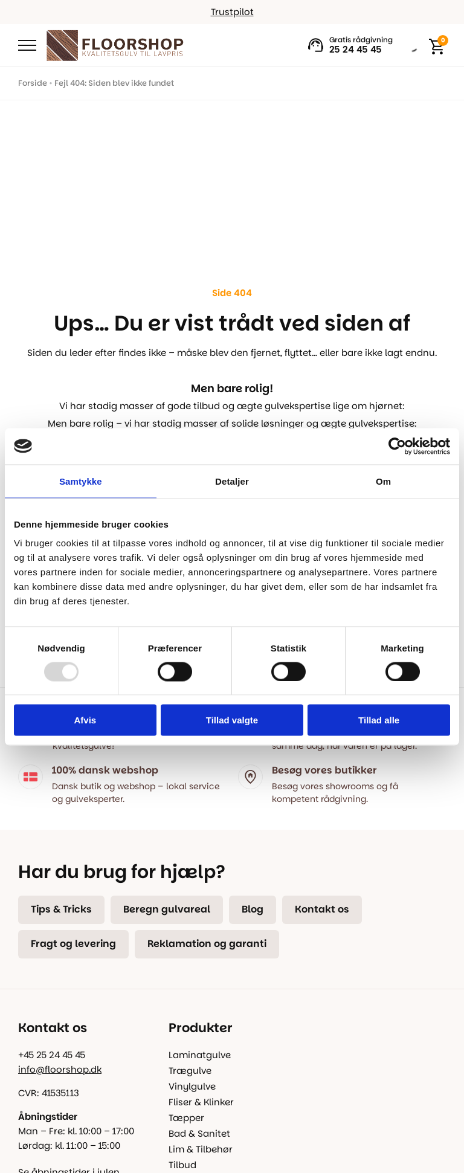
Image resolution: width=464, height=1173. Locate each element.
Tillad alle (378, 720)
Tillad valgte (232, 720)
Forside (32, 83)
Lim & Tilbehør (201, 1149)
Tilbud (182, 1165)
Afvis (85, 720)
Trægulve (190, 1070)
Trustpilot (232, 12)
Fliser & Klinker (201, 1102)
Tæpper (186, 1117)
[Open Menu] (27, 45)
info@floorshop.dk (60, 1069)
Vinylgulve (192, 1086)
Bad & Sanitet (199, 1133)
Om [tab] (383, 481)
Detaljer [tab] (232, 481)
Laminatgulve (200, 1055)
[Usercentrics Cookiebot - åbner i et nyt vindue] (397, 446)
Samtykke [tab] (80, 481)
